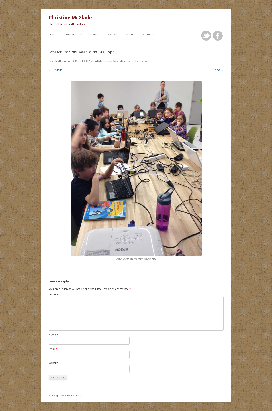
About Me (148, 34)
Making (130, 34)
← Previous (55, 70)
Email (53, 348)
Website (53, 363)
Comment (56, 294)
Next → (219, 70)
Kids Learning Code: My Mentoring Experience (122, 61)
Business (95, 34)
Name (53, 334)
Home (52, 34)
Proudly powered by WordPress (65, 395)
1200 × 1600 (88, 61)
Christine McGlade (70, 17)
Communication (72, 34)
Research (113, 34)
